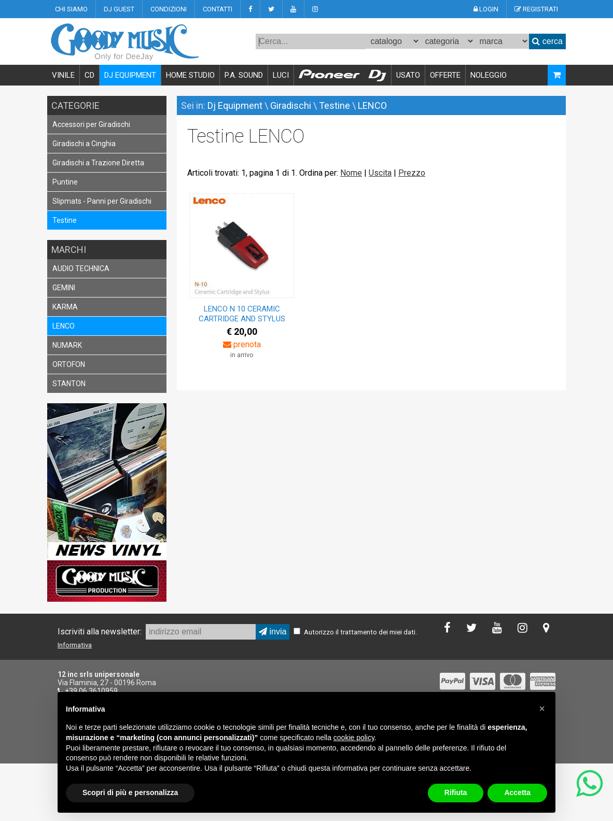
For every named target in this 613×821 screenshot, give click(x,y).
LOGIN (485, 9)
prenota (242, 344)
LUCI (281, 75)
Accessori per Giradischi (91, 124)
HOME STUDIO (190, 75)
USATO (408, 75)
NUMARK (67, 345)
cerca (547, 41)
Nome (351, 173)
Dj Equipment (234, 105)
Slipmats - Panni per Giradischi (101, 201)
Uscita (380, 173)
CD (89, 75)
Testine (64, 220)
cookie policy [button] (353, 737)
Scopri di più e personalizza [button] (130, 792)
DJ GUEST (119, 9)
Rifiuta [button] (455, 792)
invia (272, 631)
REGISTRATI (536, 9)
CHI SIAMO (71, 9)
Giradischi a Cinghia (84, 143)
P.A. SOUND (244, 75)
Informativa (75, 645)
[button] (542, 708)
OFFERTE (445, 75)
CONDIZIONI (168, 9)
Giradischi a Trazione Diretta (98, 163)
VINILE (63, 75)
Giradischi (290, 105)
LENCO (63, 326)
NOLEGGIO (488, 75)
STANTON (69, 383)
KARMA (65, 307)
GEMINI (63, 288)
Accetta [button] (517, 792)
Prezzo (411, 173)
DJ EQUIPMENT (130, 75)
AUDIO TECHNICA (80, 268)
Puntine (65, 182)
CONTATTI (217, 9)
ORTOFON (68, 364)
